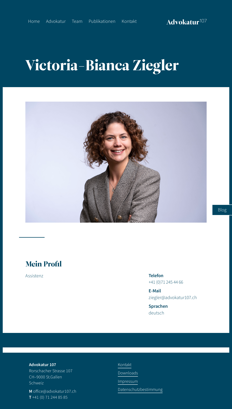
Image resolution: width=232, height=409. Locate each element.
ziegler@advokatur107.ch (173, 298)
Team (77, 21)
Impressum (128, 381)
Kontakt (129, 21)
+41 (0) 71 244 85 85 (50, 397)
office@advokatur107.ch (54, 391)
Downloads (128, 373)
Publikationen (102, 21)
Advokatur (56, 21)
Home (34, 21)
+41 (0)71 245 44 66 (166, 282)
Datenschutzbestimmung (140, 389)
